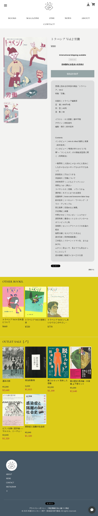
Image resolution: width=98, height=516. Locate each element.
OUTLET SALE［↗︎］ (16, 342)
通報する (91, 269)
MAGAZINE (32, 18)
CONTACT (49, 24)
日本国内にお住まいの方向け (73, 64)
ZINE (52, 18)
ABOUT (86, 18)
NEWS (68, 18)
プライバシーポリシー (37, 508)
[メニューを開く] (5, 5)
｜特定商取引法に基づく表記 (58, 508)
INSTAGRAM (11, 486)
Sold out (73, 59)
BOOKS (12, 18)
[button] (11, 112)
